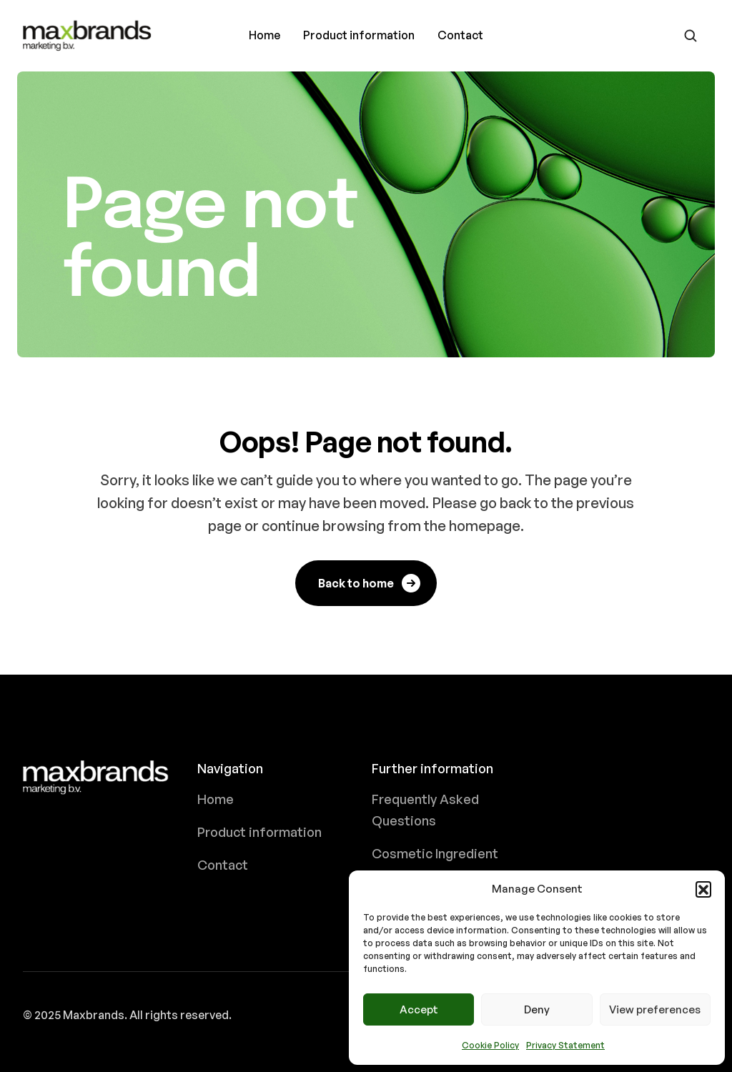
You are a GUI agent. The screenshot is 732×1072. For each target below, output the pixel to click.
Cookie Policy (490, 1045)
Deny (537, 1009)
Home (264, 35)
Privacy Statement (565, 1045)
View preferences (655, 1009)
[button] (703, 889)
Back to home (370, 583)
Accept (419, 1009)
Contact (460, 35)
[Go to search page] (690, 35)
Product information (359, 35)
